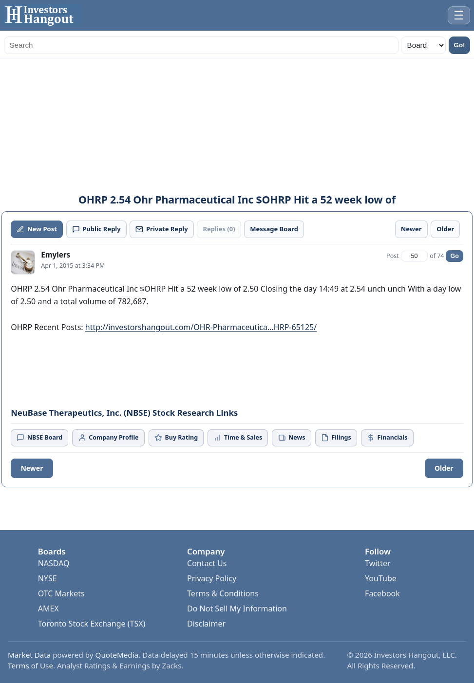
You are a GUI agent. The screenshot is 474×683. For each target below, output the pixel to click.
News (291, 437)
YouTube (381, 578)
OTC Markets (61, 593)
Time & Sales (237, 437)
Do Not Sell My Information (237, 608)
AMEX (48, 608)
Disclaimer (206, 623)
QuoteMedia (117, 655)
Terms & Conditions (223, 593)
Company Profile (108, 437)
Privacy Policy (211, 578)
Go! (459, 45)
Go (454, 256)
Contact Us (207, 563)
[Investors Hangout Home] (41, 15)
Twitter (377, 563)
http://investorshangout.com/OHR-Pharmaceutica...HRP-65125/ (201, 327)
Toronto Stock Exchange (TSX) (92, 623)
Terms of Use (30, 665)
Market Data (29, 655)
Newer (31, 468)
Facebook (382, 593)
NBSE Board (39, 437)
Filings (336, 437)
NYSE (47, 578)
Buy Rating (176, 437)
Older (444, 468)
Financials (387, 437)
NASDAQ (54, 563)
